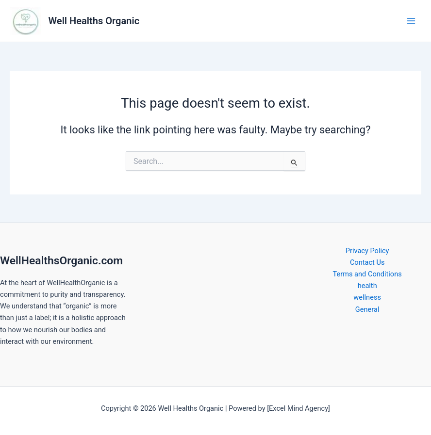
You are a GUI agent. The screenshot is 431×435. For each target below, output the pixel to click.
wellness (367, 297)
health (367, 285)
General (367, 309)
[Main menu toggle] (411, 21)
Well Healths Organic (94, 21)
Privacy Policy (367, 250)
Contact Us (367, 262)
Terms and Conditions (367, 274)
